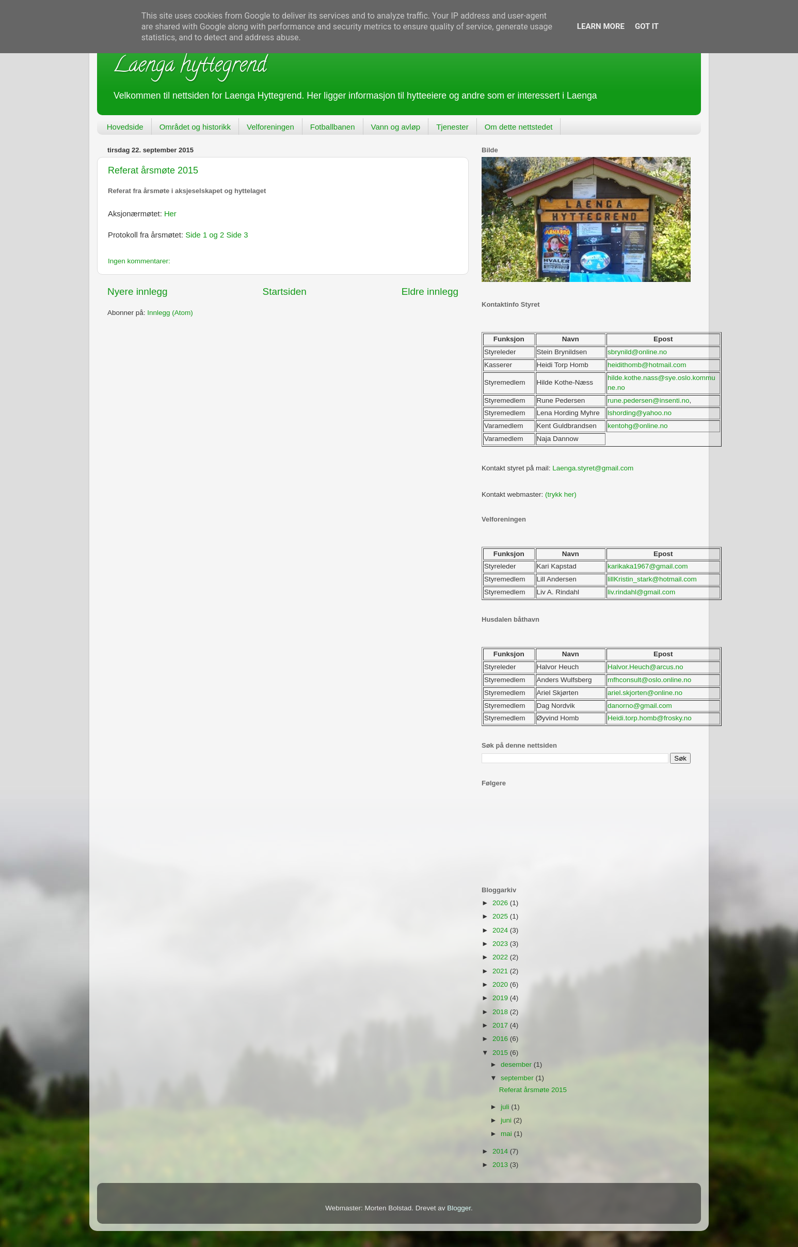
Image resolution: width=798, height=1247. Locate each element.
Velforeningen (270, 126)
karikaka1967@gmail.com (648, 566)
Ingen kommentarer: (139, 261)
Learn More (601, 26)
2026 (501, 903)
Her (170, 214)
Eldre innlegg (430, 291)
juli (506, 1107)
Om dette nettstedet (519, 126)
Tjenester (452, 126)
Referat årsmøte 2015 (153, 170)
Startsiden (285, 291)
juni (507, 1120)
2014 (501, 1151)
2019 (501, 998)
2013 (501, 1165)
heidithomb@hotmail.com (647, 365)
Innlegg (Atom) (170, 313)
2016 (501, 1039)
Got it (647, 26)
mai (507, 1134)
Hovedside (125, 126)
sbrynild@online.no (637, 352)
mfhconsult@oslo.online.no (649, 680)
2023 (501, 944)
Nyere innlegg (137, 291)
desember (517, 1064)
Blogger (459, 1208)
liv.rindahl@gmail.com (641, 592)
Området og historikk (195, 126)
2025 (501, 916)
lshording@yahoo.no (640, 413)
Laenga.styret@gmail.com (592, 468)
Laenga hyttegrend (189, 67)
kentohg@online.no (638, 426)
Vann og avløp (396, 126)
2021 (501, 971)
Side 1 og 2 (204, 235)
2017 (501, 1025)
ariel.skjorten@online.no (645, 693)
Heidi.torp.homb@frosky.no (650, 718)
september (518, 1078)
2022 (501, 957)
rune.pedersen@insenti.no (649, 400)
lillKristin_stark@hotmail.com (652, 579)
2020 (501, 984)
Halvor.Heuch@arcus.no (645, 667)
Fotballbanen (332, 126)
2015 (501, 1052)
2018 (501, 1012)
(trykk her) (561, 494)
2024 (501, 930)
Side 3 (237, 235)
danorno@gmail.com (640, 705)
